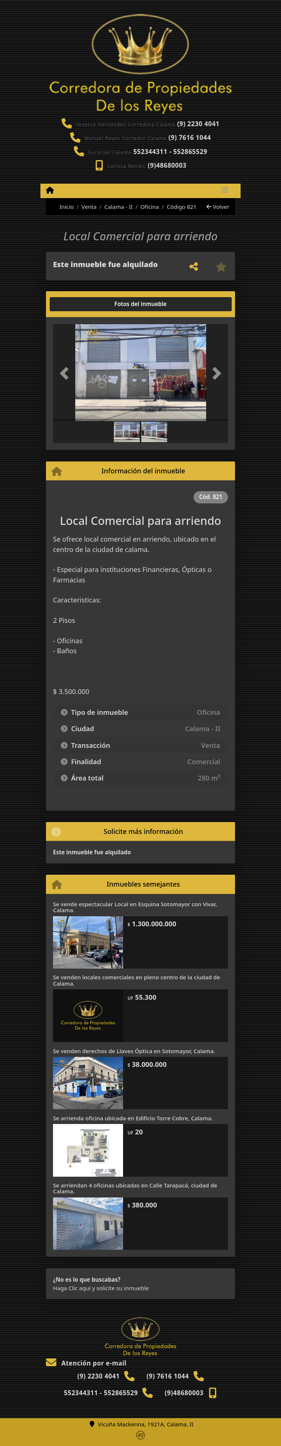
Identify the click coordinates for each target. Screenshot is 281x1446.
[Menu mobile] (50, 190)
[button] (66, 373)
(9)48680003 (167, 165)
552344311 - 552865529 (170, 151)
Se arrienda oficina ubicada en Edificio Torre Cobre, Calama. (133, 1118)
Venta (89, 206)
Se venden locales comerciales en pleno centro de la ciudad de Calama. (136, 980)
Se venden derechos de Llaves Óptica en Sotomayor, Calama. (134, 1051)
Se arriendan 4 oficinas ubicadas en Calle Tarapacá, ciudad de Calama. (135, 1188)
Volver (217, 206)
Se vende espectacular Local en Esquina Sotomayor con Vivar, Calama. (135, 907)
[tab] (81, 304)
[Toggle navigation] (225, 191)
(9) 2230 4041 (198, 123)
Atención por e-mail (86, 1363)
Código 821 (182, 206)
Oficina (149, 206)
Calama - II (118, 206)
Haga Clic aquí (71, 1288)
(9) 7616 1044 (190, 137)
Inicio (63, 206)
